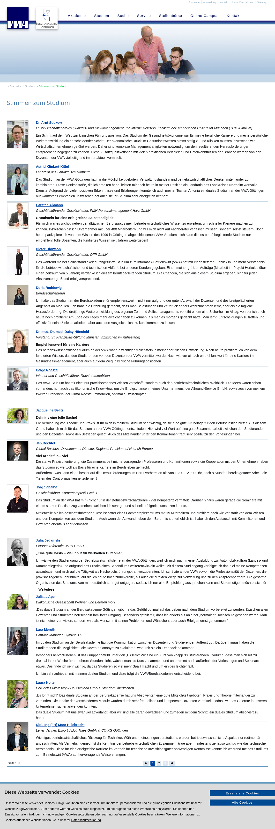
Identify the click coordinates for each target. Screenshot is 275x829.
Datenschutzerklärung (86, 820)
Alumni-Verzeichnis (242, 2)
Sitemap (262, 2)
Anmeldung (209, 2)
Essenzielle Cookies (242, 793)
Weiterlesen (47, 589)
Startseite (194, 2)
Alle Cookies (242, 802)
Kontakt (224, 2)
